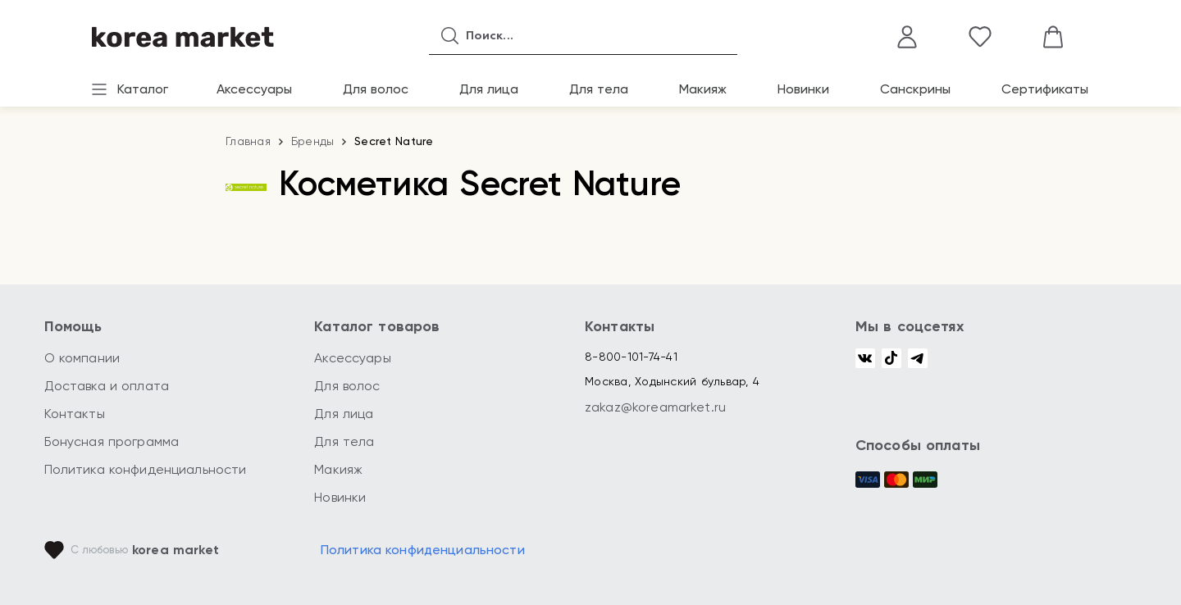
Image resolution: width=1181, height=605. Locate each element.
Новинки (803, 89)
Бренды (313, 141)
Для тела (598, 89)
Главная (248, 141)
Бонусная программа (112, 441)
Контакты (74, 413)
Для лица (488, 89)
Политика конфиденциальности (145, 469)
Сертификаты (1044, 89)
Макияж (703, 89)
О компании (82, 358)
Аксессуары (254, 89)
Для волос (375, 89)
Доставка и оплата (107, 385)
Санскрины (915, 89)
